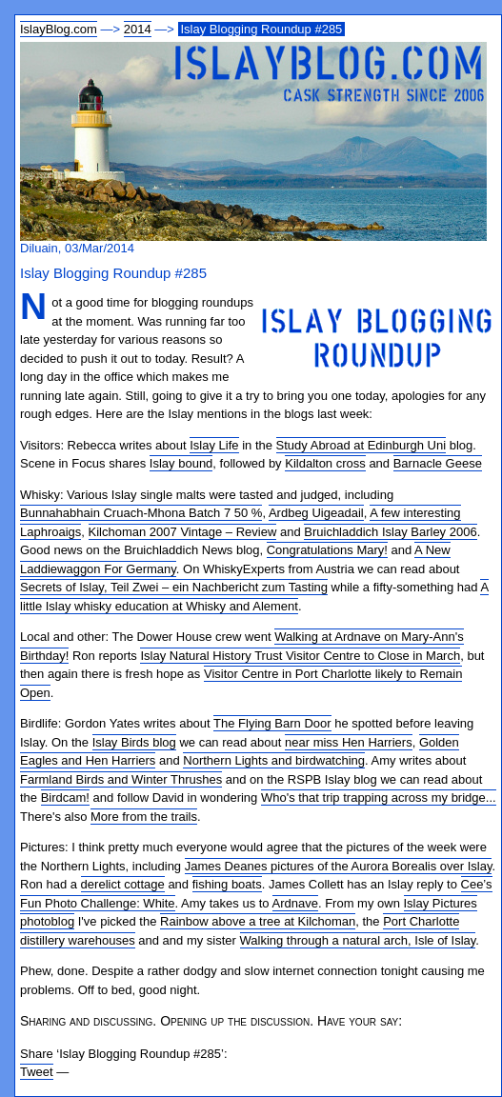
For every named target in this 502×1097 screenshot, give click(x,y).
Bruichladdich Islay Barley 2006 (390, 532)
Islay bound (181, 463)
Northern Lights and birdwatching (274, 760)
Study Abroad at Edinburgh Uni (361, 445)
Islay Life (214, 445)
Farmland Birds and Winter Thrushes (121, 779)
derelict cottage (123, 884)
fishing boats (227, 884)
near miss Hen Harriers (348, 742)
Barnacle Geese (437, 463)
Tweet (36, 1072)
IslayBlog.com (58, 29)
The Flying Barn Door (272, 723)
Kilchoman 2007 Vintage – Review (183, 532)
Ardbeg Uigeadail (316, 513)
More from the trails (143, 816)
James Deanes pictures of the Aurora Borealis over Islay (338, 866)
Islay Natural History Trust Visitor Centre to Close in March (300, 655)
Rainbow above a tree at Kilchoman (257, 921)
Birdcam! (65, 797)
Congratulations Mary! (327, 550)
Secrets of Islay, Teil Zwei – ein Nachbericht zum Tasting (174, 587)
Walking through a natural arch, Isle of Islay (358, 940)
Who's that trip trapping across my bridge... (378, 797)
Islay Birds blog (134, 742)
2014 (137, 29)
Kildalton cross (325, 463)
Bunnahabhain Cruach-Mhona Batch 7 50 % (141, 513)
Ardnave (295, 903)
